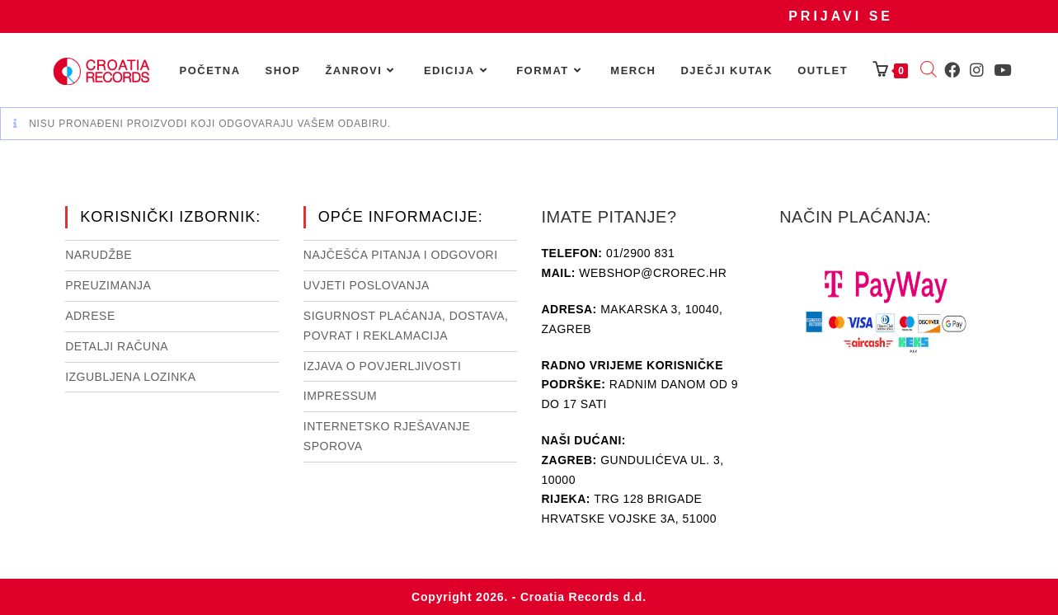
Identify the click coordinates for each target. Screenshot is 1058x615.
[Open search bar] (928, 70)
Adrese (90, 315)
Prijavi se (840, 16)
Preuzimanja (108, 285)
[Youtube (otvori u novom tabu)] (1002, 70)
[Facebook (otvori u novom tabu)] (952, 70)
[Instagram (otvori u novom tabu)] (977, 70)
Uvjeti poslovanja (366, 285)
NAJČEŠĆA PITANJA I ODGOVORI (400, 254)
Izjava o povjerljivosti (382, 366)
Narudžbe (98, 254)
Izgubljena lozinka (130, 376)
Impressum (340, 395)
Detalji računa (116, 346)
